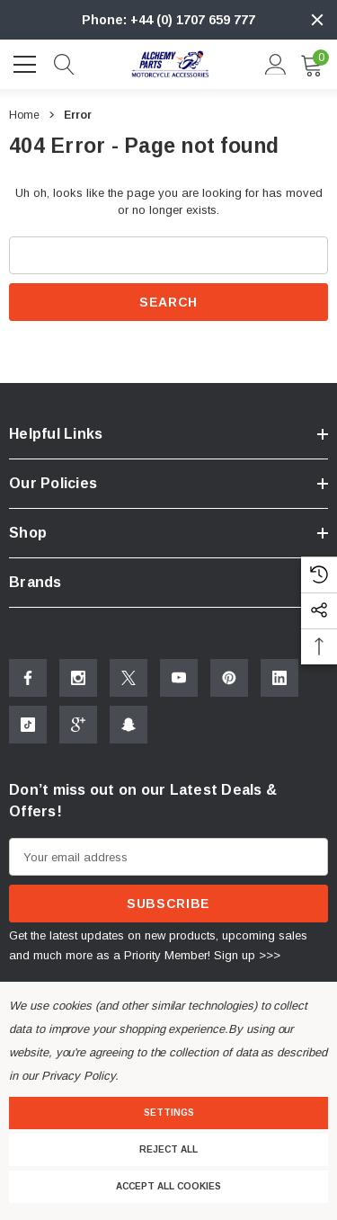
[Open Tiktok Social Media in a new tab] (28, 725)
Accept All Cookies (168, 1186)
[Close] (317, 20)
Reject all (168, 1149)
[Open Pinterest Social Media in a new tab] (229, 678)
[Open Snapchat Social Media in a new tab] (128, 725)
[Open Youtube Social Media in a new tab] (179, 678)
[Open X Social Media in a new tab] (128, 678)
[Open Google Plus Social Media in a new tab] (78, 725)
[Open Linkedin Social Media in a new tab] (279, 678)
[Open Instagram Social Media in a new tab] (78, 678)
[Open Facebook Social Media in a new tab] (28, 678)
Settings (169, 1113)
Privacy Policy (78, 1075)
